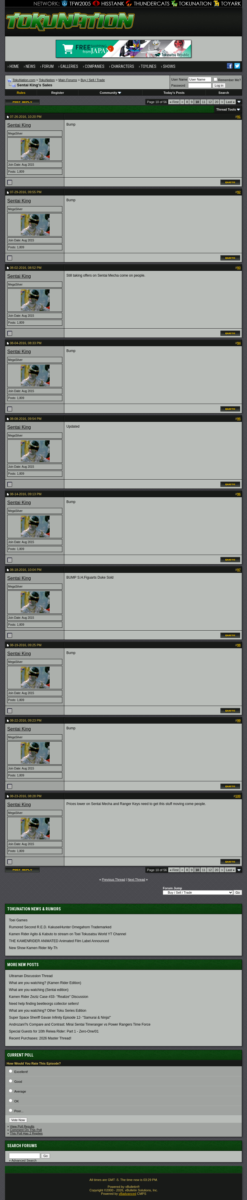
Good (18, 1081)
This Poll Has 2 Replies (26, 1133)
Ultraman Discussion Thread (31, 976)
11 (203, 102)
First (174, 102)
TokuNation (47, 80)
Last (230, 102)
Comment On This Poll (26, 1130)
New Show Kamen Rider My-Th (33, 948)
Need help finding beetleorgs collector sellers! (44, 1004)
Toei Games (18, 920)
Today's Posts (173, 92)
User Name (179, 79)
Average (20, 1091)
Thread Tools (226, 109)
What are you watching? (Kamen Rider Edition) (45, 983)
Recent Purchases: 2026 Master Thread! (40, 1038)
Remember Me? (227, 80)
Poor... (18, 1111)
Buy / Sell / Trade (93, 80)
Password (178, 85)
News (30, 66)
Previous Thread (113, 879)
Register (57, 92)
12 (210, 102)
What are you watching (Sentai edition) (38, 990)
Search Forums (22, 1145)
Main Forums (68, 80)
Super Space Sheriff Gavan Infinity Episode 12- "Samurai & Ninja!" (60, 1017)
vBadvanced (127, 1193)
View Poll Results (22, 1126)
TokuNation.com (23, 80)
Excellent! (21, 1072)
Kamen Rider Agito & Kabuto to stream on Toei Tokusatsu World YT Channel (67, 934)
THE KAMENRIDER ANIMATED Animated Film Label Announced (59, 941)
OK (16, 1101)
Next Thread (136, 879)
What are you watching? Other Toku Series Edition (47, 1011)
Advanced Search (24, 1160)
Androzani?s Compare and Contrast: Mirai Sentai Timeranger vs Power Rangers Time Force (79, 1024)
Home (14, 66)
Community (110, 92)
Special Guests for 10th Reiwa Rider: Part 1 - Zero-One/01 (54, 1031)
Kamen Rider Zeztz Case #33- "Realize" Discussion (48, 997)
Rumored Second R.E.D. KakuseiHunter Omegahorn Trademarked (60, 927)
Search (223, 92)
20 (216, 102)
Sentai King (19, 125)
